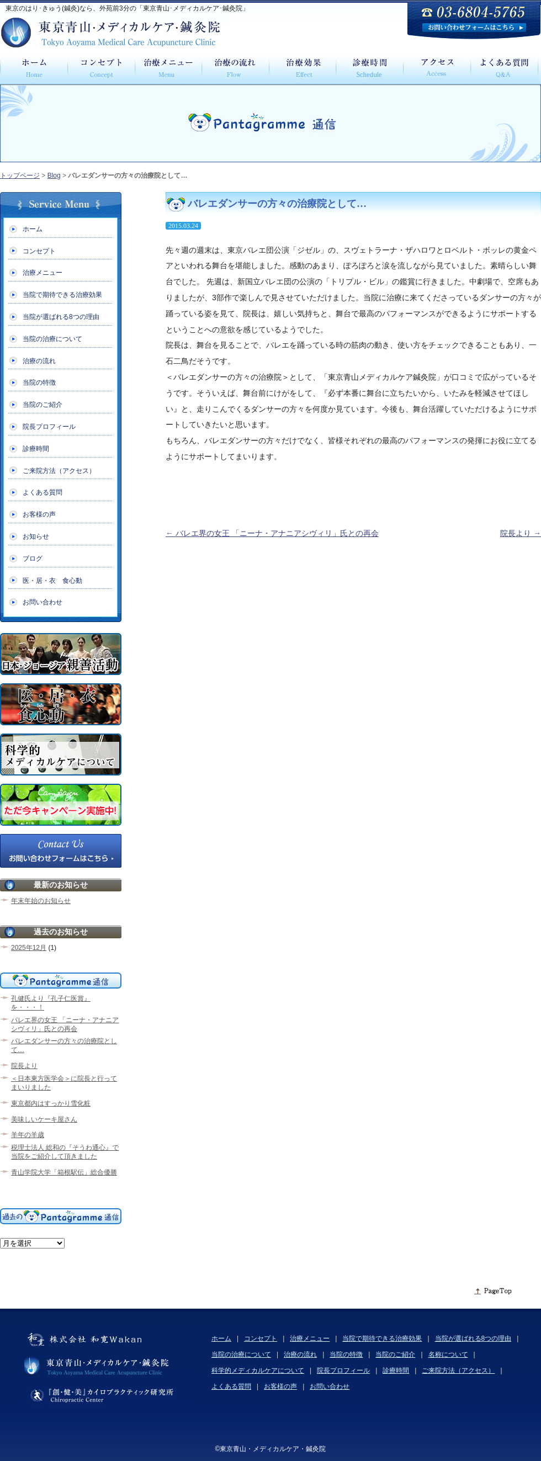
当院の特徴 (39, 382)
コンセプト (39, 251)
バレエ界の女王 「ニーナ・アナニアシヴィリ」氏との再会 (272, 533)
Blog (54, 175)
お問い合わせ (42, 602)
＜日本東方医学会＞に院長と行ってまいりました (64, 1083)
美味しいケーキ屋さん (44, 1119)
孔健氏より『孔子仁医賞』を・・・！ (51, 1003)
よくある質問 (42, 492)
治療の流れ (39, 361)
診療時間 (36, 449)
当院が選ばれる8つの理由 (61, 317)
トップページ (20, 175)
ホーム (33, 229)
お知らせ (36, 536)
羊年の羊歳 (27, 1135)
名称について (448, 1354)
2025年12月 (28, 948)
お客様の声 (39, 514)
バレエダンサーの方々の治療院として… (64, 1045)
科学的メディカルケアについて (257, 1370)
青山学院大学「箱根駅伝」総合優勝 (64, 1172)
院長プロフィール (49, 427)
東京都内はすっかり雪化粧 (51, 1103)
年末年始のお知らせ (41, 901)
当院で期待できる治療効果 (62, 295)
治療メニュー (42, 273)
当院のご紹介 (42, 404)
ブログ (33, 558)
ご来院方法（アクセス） (59, 471)
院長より (520, 533)
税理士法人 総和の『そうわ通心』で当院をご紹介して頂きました (65, 1152)
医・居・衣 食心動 (52, 581)
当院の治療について (52, 339)
